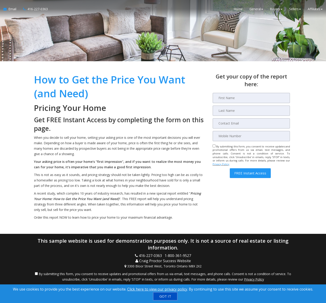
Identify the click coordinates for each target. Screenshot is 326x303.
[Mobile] (251, 136)
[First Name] (251, 98)
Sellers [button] (295, 9)
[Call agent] (34, 9)
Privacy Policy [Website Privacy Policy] (221, 164)
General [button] (256, 9)
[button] (250, 173)
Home (238, 9)
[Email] (251, 123)
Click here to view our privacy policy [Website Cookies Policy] (157, 289)
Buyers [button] (276, 9)
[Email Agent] (11, 9)
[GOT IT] (165, 296)
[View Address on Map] (163, 266)
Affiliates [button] (315, 9)
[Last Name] (251, 110)
